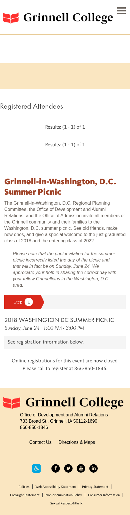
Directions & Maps (77, 442)
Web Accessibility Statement (55, 487)
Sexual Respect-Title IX (66, 503)
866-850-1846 (34, 427)
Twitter (68, 468)
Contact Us (40, 442)
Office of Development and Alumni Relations (64, 414)
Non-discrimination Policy (63, 495)
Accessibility (36, 468)
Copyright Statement (24, 495)
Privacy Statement (95, 487)
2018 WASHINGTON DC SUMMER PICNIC (59, 320)
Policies (24, 487)
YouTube (81, 468)
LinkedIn (93, 468)
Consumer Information (104, 495)
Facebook (55, 468)
